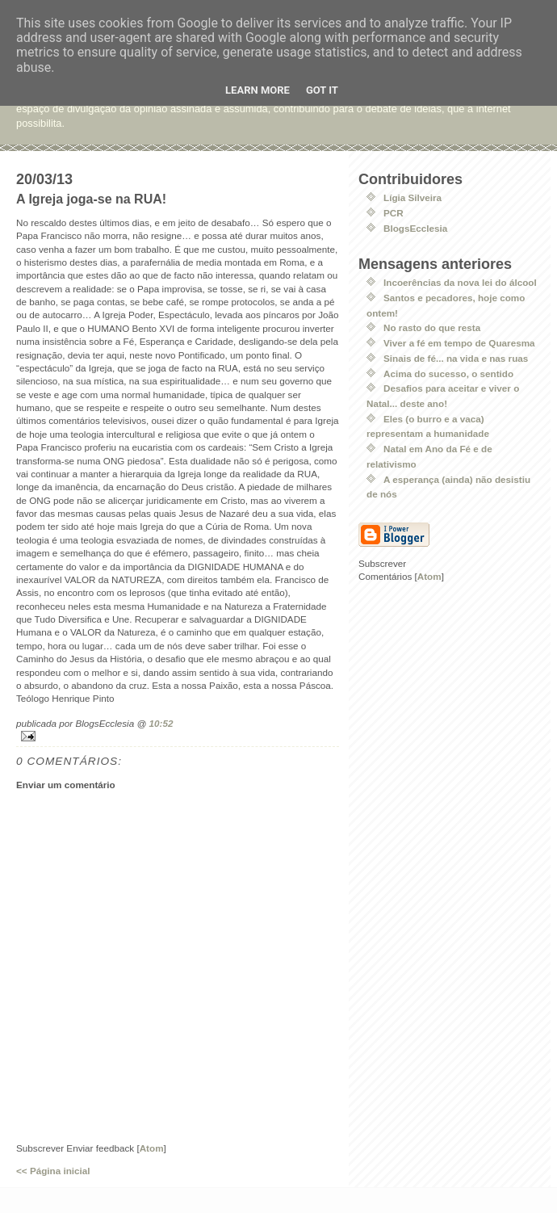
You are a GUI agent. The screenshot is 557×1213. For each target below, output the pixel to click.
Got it (322, 90)
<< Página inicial (53, 1170)
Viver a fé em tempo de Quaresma (459, 343)
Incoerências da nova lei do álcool (460, 282)
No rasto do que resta (431, 327)
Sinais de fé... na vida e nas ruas (455, 358)
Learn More (257, 90)
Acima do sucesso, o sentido (448, 373)
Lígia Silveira (412, 197)
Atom (152, 1148)
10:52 (161, 723)
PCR (393, 213)
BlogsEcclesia (415, 228)
